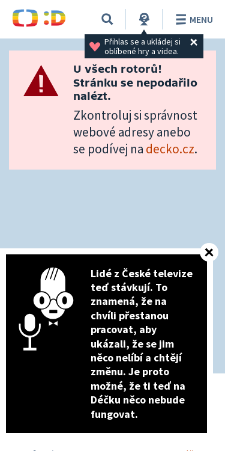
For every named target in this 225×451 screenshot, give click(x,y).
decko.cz (170, 149)
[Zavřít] (209, 252)
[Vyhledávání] (107, 19)
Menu (192, 19)
